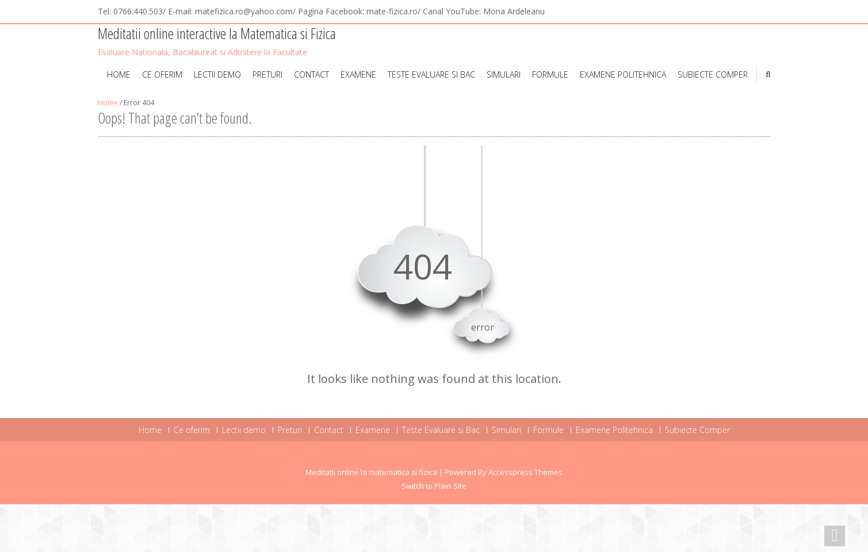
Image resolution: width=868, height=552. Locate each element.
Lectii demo (217, 74)
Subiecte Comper (713, 74)
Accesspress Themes (525, 472)
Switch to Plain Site (434, 486)
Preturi (267, 74)
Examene (358, 74)
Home (119, 74)
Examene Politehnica (623, 74)
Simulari (504, 74)
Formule (550, 74)
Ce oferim (162, 74)
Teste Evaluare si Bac (431, 74)
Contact (311, 74)
